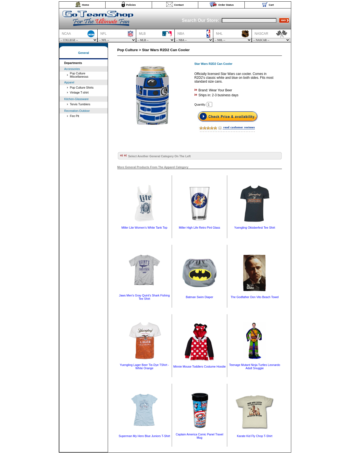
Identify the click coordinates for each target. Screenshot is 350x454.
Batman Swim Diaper (199, 297)
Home (85, 5)
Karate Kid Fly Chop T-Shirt (254, 436)
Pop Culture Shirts (82, 87)
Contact (179, 5)
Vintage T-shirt (79, 92)
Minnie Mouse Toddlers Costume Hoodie (199, 366)
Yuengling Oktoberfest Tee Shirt (254, 227)
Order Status (226, 5)
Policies (131, 5)
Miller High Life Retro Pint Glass (199, 227)
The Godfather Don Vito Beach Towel (255, 297)
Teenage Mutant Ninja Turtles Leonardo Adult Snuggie (254, 366)
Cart (271, 5)
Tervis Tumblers (80, 104)
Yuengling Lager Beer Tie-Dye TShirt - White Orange (144, 366)
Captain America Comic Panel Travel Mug (199, 436)
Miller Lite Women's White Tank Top (144, 227)
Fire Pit (74, 116)
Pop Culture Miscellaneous (79, 75)
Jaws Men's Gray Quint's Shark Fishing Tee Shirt (144, 297)
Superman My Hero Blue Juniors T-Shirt (144, 436)
